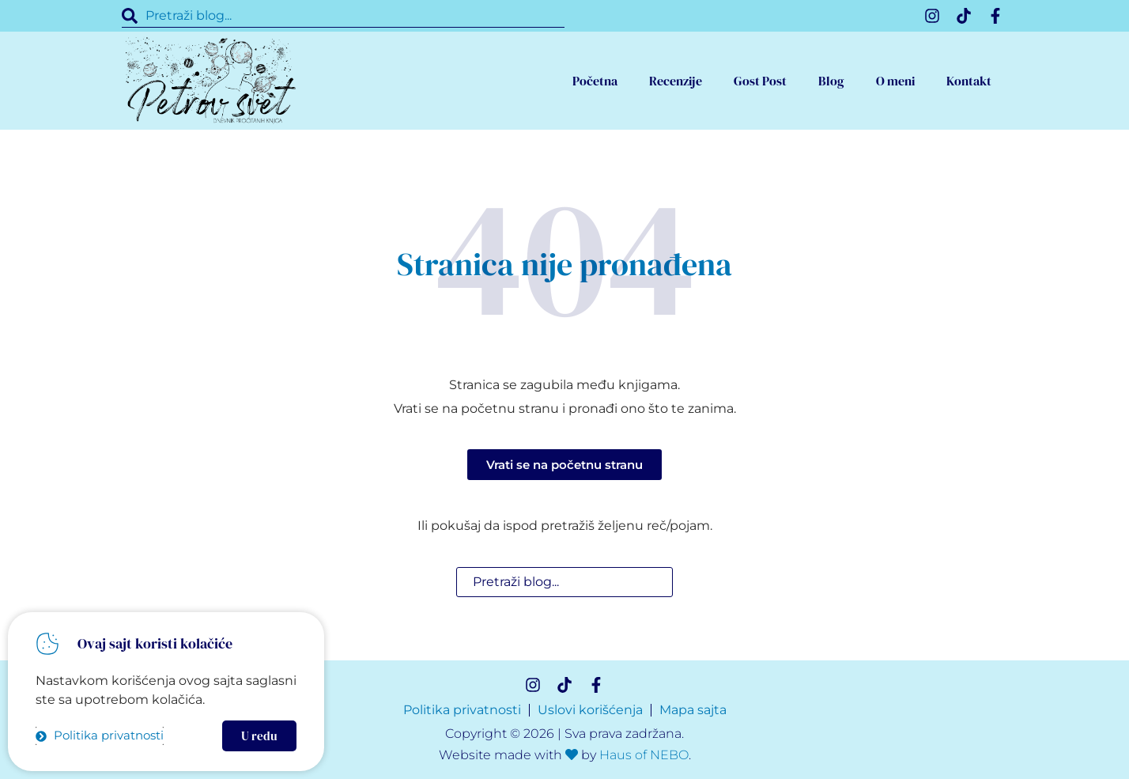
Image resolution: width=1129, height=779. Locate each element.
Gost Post (760, 80)
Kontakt (968, 80)
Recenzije (675, 80)
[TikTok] (964, 16)
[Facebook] (995, 16)
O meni (895, 80)
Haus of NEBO (644, 754)
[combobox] (343, 16)
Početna (594, 80)
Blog (831, 80)
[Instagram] (932, 16)
